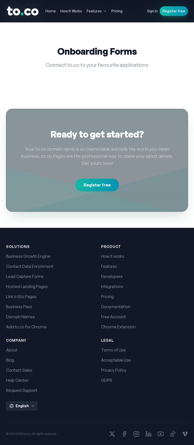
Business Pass (19, 306)
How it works (112, 256)
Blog (10, 360)
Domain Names (20, 316)
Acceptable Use (116, 360)
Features (109, 266)
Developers (112, 276)
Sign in (152, 11)
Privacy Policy (113, 370)
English (22, 405)
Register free (173, 11)
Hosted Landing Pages (27, 286)
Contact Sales (19, 370)
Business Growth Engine (28, 256)
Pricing (107, 296)
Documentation (115, 306)
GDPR (106, 380)
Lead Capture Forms (25, 276)
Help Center (17, 380)
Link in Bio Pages (21, 296)
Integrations (112, 286)
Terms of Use (113, 350)
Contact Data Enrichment (29, 266)
